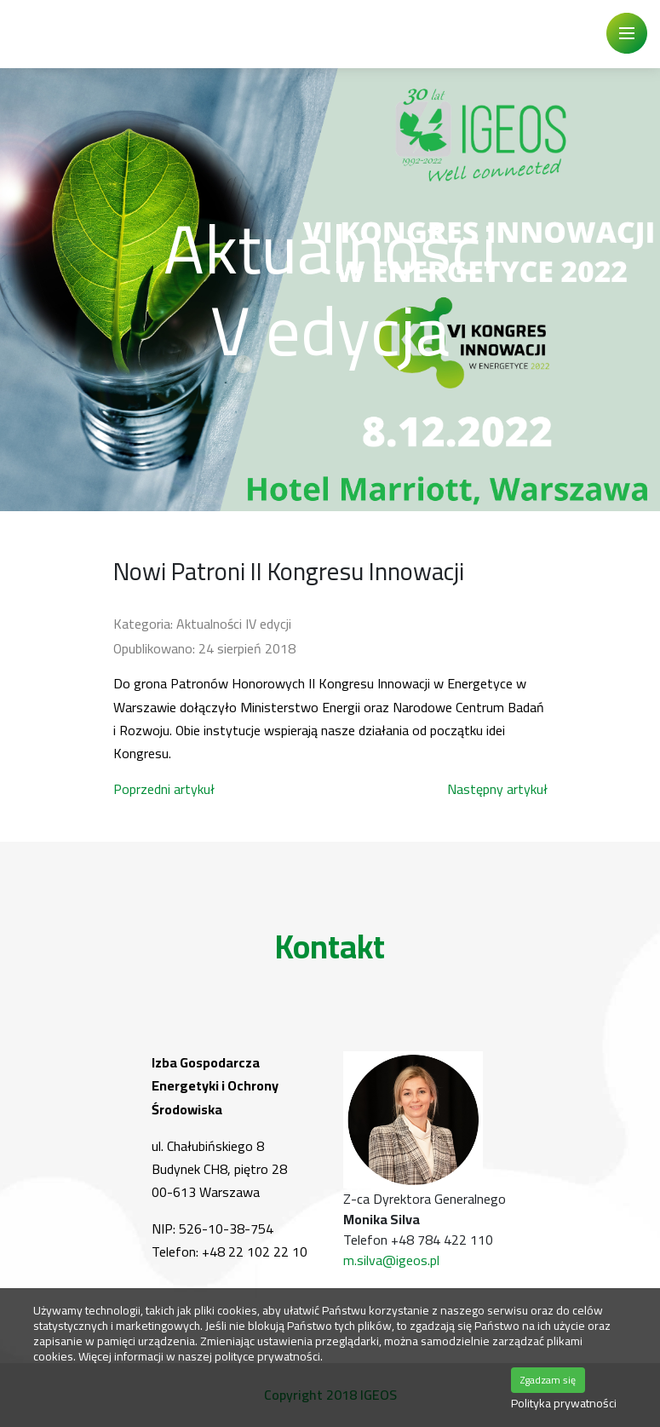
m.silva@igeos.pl (391, 1260)
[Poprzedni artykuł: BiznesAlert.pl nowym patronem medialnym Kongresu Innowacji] (164, 789)
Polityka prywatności (564, 1404)
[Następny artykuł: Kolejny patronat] (497, 789)
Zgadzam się (548, 1380)
